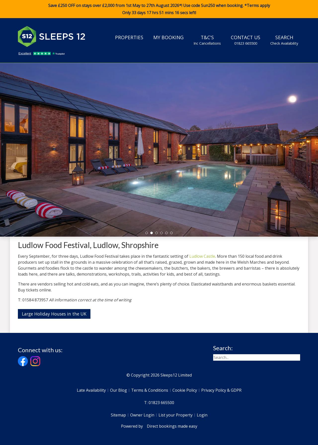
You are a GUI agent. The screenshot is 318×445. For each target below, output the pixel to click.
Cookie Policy (184, 390)
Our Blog (118, 390)
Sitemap (118, 415)
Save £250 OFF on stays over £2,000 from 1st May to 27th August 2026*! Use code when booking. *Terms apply (159, 9)
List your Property (176, 415)
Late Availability (91, 390)
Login (202, 415)
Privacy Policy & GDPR (221, 390)
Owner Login (142, 415)
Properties (129, 37)
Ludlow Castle (202, 256)
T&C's (207, 40)
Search (284, 40)
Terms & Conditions (149, 390)
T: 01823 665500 (159, 402)
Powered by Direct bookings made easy (159, 426)
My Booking (168, 37)
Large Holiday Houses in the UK (54, 314)
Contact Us (245, 40)
